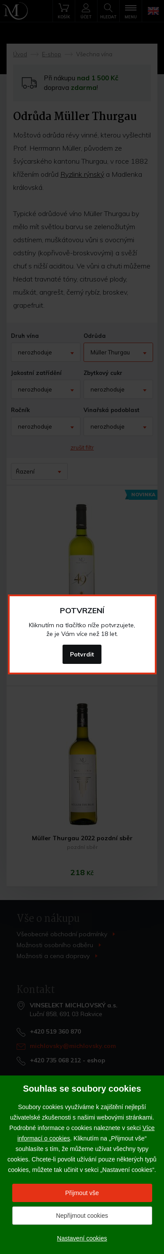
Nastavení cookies (82, 1238)
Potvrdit (82, 654)
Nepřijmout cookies (82, 1215)
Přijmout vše (82, 1192)
